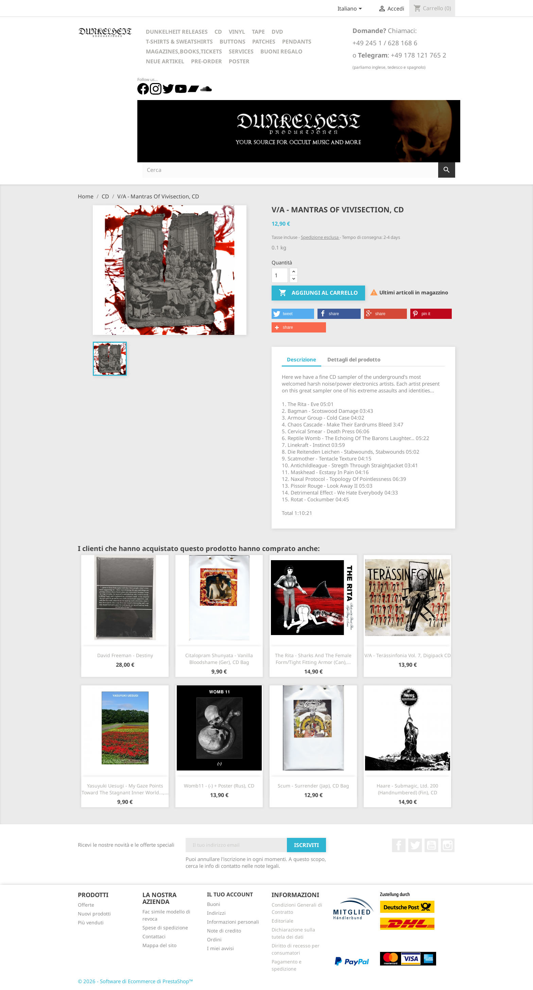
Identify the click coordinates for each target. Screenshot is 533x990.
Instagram (447, 845)
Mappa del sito (159, 945)
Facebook (399, 845)
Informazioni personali (233, 922)
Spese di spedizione (165, 927)
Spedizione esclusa (320, 237)
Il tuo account (230, 894)
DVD (277, 31)
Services (241, 51)
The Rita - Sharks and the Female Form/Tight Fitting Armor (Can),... (313, 658)
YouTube (431, 845)
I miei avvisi (220, 948)
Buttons (232, 41)
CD (218, 31)
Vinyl (237, 31)
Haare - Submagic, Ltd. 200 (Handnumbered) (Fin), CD (407, 789)
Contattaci (154, 936)
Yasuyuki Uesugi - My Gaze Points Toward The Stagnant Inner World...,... (125, 789)
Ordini (214, 939)
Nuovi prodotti (94, 913)
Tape (258, 31)
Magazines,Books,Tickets (184, 51)
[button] (293, 314)
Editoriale (282, 921)
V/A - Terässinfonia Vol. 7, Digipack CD (407, 655)
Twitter (415, 845)
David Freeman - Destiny (125, 655)
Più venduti (91, 922)
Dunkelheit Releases (177, 31)
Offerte (86, 905)
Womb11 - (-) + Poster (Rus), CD (219, 785)
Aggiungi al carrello (318, 293)
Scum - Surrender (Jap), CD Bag (313, 785)
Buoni (213, 904)
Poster (239, 61)
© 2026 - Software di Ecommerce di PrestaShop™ (135, 981)
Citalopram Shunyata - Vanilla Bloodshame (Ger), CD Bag (219, 658)
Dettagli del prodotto (353, 359)
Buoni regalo (281, 51)
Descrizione (301, 359)
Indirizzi (216, 913)
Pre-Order (206, 61)
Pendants (296, 41)
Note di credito (224, 930)
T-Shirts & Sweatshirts (179, 41)
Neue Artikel (165, 61)
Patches (263, 41)
